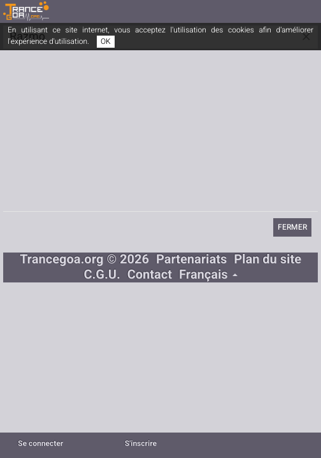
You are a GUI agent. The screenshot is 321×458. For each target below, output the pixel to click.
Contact (149, 275)
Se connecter (40, 444)
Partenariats (191, 260)
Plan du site (267, 260)
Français (208, 275)
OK (106, 41)
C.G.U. (101, 275)
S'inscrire (141, 444)
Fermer (292, 227)
